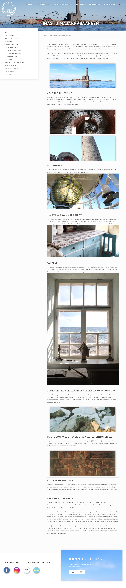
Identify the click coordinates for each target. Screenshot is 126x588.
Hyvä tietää (8, 41)
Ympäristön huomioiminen (13, 53)
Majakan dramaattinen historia (14, 62)
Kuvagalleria (94, 4)
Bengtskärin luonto (11, 65)
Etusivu (29, 4)
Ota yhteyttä (109, 4)
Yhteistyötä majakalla (11, 56)
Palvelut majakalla (64, 4)
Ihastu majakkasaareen (12, 68)
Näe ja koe (82, 4)
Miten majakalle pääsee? (12, 38)
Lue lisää (77, 572)
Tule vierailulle (44, 4)
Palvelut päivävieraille (12, 47)
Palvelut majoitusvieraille (13, 50)
